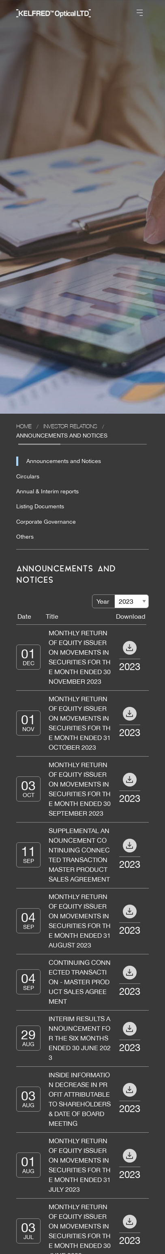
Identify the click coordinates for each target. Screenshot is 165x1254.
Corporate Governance (46, 521)
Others (25, 536)
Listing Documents (40, 506)
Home (24, 426)
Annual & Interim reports (47, 491)
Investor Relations (70, 426)
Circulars (27, 476)
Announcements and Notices (63, 461)
